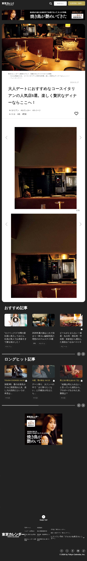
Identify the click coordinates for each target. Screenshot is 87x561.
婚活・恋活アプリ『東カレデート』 (61, 533)
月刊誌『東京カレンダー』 (58, 529)
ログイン (60, 3)
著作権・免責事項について (43, 535)
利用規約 (39, 527)
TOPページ (27, 527)
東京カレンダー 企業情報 (30, 540)
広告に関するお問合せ (30, 535)
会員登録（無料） (76, 3)
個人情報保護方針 (42, 531)
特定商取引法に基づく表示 (43, 540)
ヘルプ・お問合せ (29, 531)
